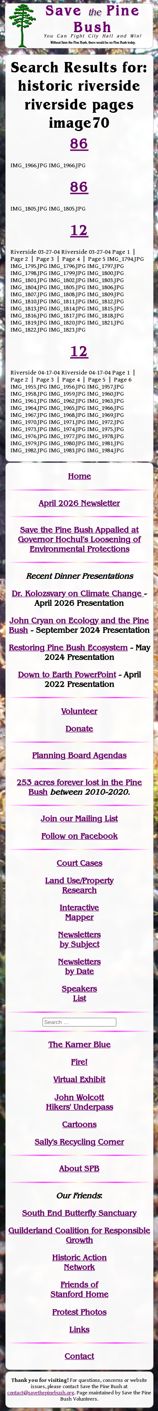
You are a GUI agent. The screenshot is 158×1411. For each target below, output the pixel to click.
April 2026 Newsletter (79, 503)
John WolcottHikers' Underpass (79, 1102)
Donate (79, 729)
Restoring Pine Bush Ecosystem (68, 647)
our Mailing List (87, 818)
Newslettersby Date (79, 966)
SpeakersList (79, 993)
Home (79, 476)
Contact (79, 1356)
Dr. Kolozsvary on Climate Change (78, 593)
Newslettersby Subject (79, 939)
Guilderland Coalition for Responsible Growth (79, 1235)
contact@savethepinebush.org (40, 1393)
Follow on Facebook (79, 836)
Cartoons (79, 1124)
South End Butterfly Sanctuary (79, 1213)
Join (49, 818)
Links (79, 1329)
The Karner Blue (79, 1044)
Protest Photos (79, 1312)
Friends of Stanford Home (79, 1289)
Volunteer (79, 711)
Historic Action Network (79, 1262)
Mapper (79, 917)
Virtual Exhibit (79, 1079)
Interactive (79, 908)
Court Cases (79, 863)
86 (79, 143)
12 (79, 230)
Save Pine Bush (92, 18)
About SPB (79, 1168)
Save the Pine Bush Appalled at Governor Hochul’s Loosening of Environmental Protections (79, 539)
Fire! (79, 1062)
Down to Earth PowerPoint (67, 674)
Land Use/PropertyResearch (79, 885)
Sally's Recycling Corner (79, 1142)
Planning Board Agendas (79, 755)
